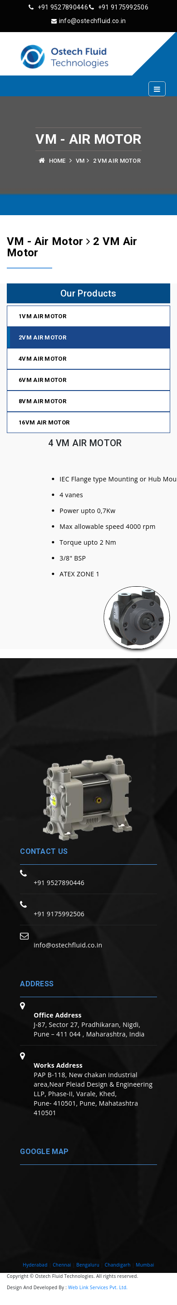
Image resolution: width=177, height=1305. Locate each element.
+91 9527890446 (58, 7)
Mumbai (145, 1265)
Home (57, 160)
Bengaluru (87, 1265)
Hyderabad (35, 1265)
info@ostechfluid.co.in (88, 20)
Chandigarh (118, 1265)
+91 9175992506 (118, 7)
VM (80, 160)
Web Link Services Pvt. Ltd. (98, 1287)
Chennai (62, 1265)
